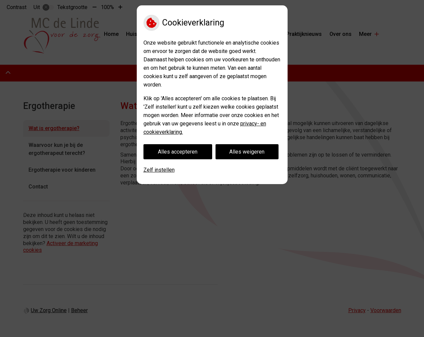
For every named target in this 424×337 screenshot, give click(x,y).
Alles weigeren (246, 152)
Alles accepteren (177, 152)
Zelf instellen (159, 170)
